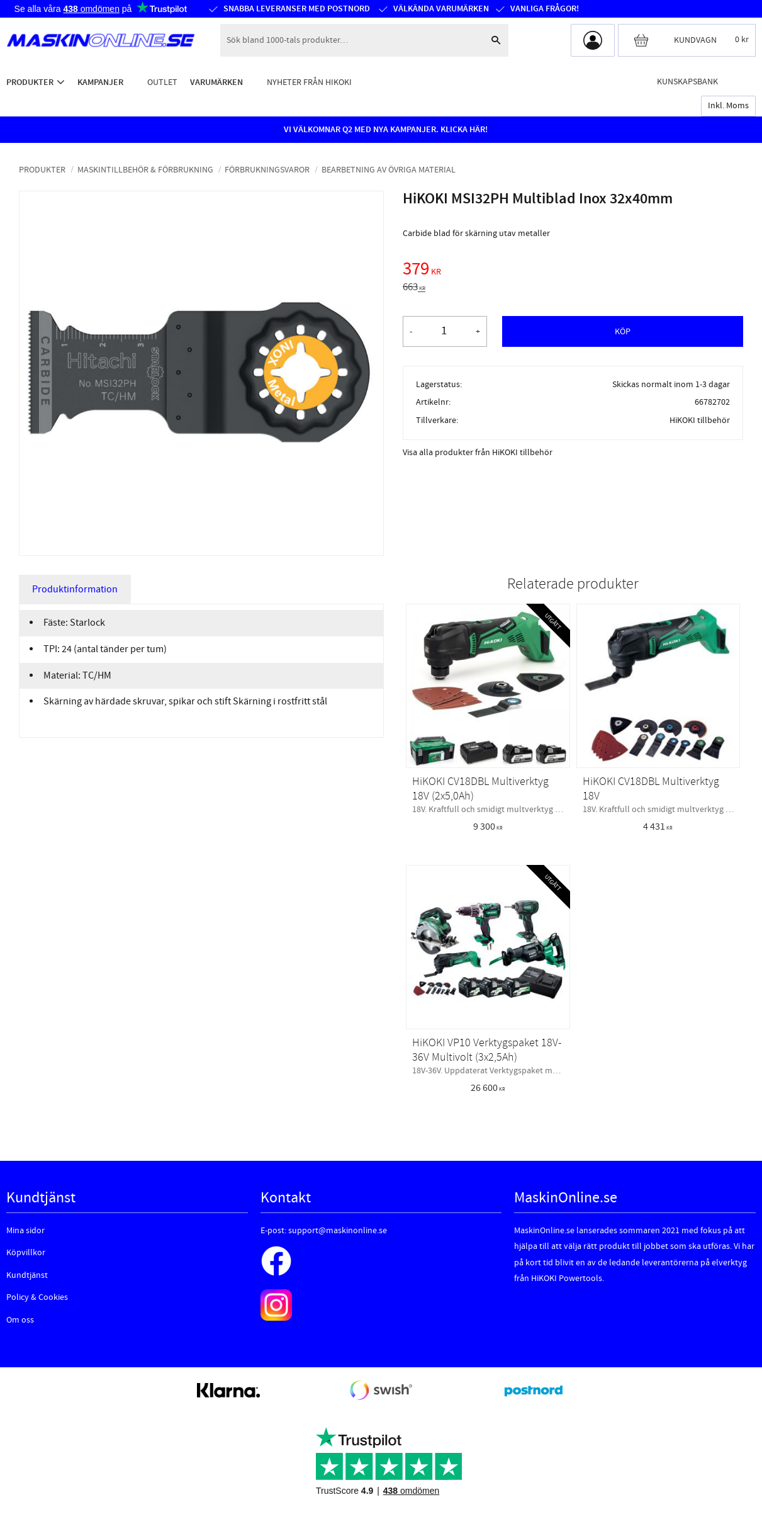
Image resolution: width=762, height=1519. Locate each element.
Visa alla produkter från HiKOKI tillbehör (477, 452)
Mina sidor (25, 1230)
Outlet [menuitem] (162, 82)
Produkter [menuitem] (29, 82)
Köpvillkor (25, 1252)
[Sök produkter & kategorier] (351, 40)
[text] (573, 270)
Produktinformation (75, 589)
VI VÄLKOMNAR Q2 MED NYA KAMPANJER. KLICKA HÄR (384, 129)
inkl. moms (728, 105)
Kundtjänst (27, 1275)
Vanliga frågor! (544, 8)
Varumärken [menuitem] (216, 82)
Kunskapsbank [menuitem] (687, 82)
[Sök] (495, 40)
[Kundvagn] (687, 40)
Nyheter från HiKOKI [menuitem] (309, 82)
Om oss (20, 1320)
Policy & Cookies (37, 1297)
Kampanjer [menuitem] (100, 82)
